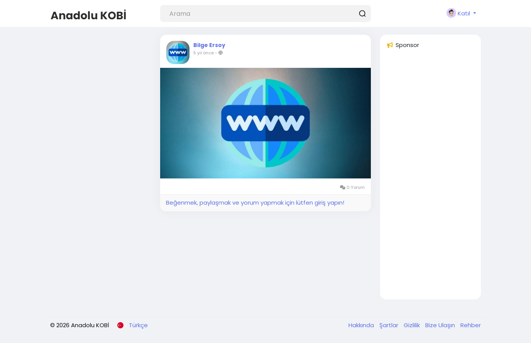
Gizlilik (412, 325)
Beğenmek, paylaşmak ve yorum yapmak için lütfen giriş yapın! (255, 202)
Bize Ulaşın (441, 325)
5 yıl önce (203, 53)
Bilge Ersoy (209, 45)
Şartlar (389, 325)
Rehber (470, 325)
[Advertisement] (430, 177)
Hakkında (361, 325)
